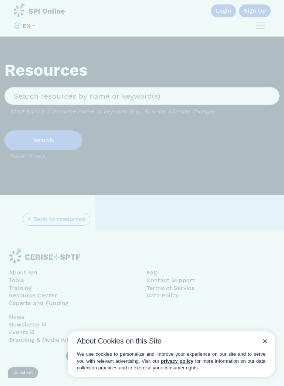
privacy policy (177, 361)
